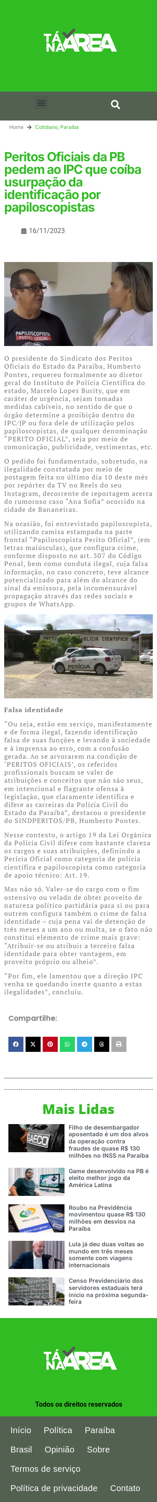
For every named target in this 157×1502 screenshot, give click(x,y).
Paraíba (69, 127)
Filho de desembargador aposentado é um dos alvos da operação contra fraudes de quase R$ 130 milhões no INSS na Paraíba (109, 1141)
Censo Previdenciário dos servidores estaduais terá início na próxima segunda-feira (109, 1291)
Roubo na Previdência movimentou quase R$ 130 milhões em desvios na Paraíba (107, 1218)
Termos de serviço (45, 1468)
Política (58, 1430)
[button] (41, 103)
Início (20, 1430)
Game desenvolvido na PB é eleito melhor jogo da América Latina (109, 1178)
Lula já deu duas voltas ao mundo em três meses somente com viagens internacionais (106, 1254)
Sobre (98, 1449)
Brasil (21, 1449)
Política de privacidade (54, 1488)
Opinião (60, 1449)
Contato (125, 1488)
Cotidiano (46, 127)
